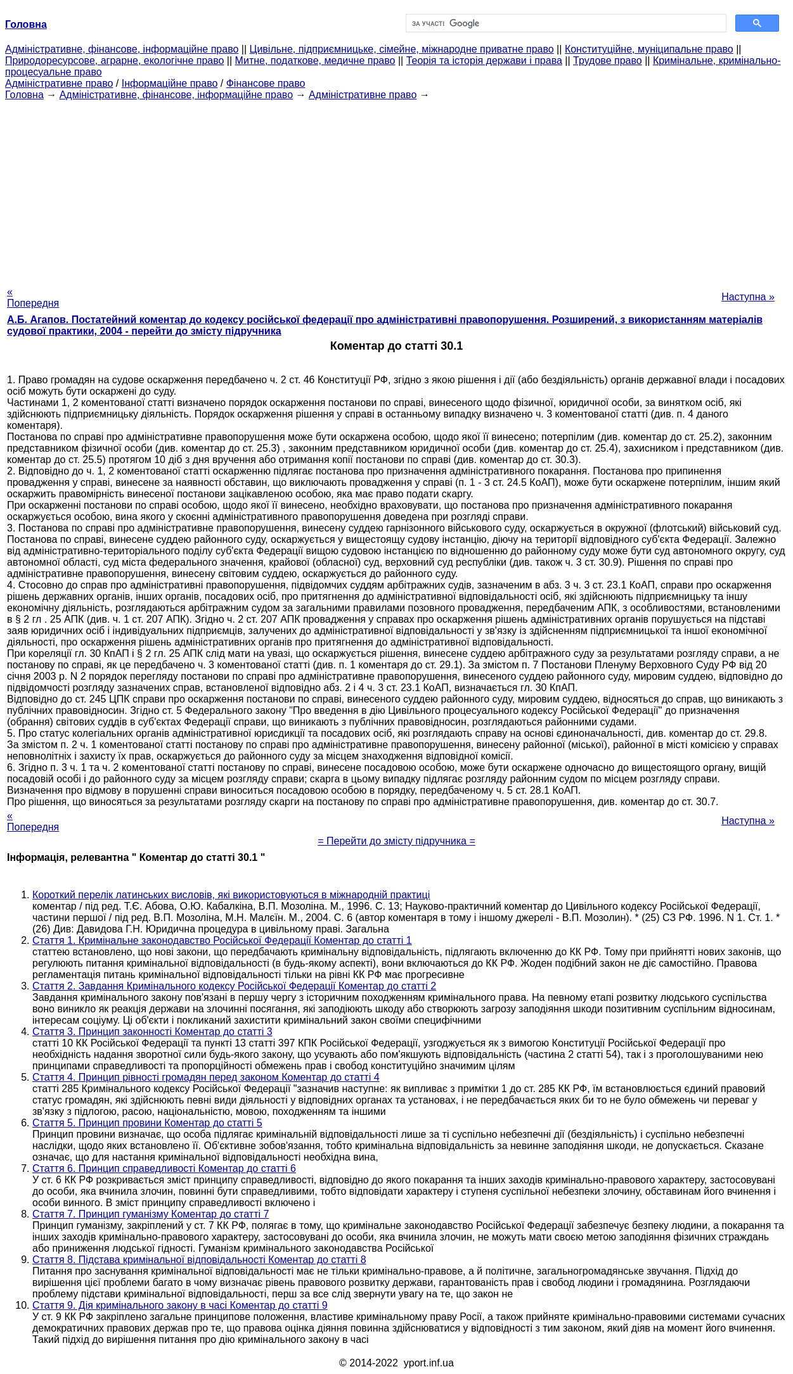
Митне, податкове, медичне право (315, 60)
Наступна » (748, 296)
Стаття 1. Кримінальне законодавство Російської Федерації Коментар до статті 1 (222, 940)
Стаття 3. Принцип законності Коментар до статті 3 (152, 1031)
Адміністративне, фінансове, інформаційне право (121, 49)
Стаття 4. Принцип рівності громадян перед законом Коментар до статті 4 (206, 1077)
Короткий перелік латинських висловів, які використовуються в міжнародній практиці (231, 894)
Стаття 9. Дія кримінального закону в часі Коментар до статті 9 (180, 1305)
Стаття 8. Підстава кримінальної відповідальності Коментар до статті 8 (199, 1259)
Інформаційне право (170, 83)
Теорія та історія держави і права (484, 60)
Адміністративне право (59, 83)
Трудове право (607, 60)
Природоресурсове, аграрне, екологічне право (114, 60)
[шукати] (565, 23)
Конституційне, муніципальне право (649, 49)
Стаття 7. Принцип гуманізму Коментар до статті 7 (150, 1214)
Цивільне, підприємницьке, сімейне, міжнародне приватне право (402, 49)
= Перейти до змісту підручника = (396, 841)
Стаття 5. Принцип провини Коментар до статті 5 (147, 1122)
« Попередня (33, 297)
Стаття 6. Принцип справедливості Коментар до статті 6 (164, 1168)
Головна (24, 94)
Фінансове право (266, 83)
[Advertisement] (396, 189)
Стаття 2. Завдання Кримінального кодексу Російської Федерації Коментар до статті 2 (234, 986)
